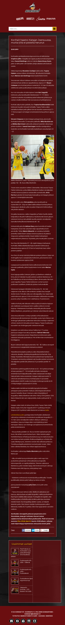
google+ (44, 530)
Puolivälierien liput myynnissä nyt (26, 579)
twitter (35, 530)
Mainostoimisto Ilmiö (28, 616)
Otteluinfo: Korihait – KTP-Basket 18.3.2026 (25, 589)
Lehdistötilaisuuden (17, 415)
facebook (26, 530)
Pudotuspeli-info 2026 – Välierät (25, 561)
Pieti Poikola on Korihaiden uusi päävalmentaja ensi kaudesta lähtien (21, 552)
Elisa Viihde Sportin (24, 521)
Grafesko (49, 616)
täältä (47, 410)
